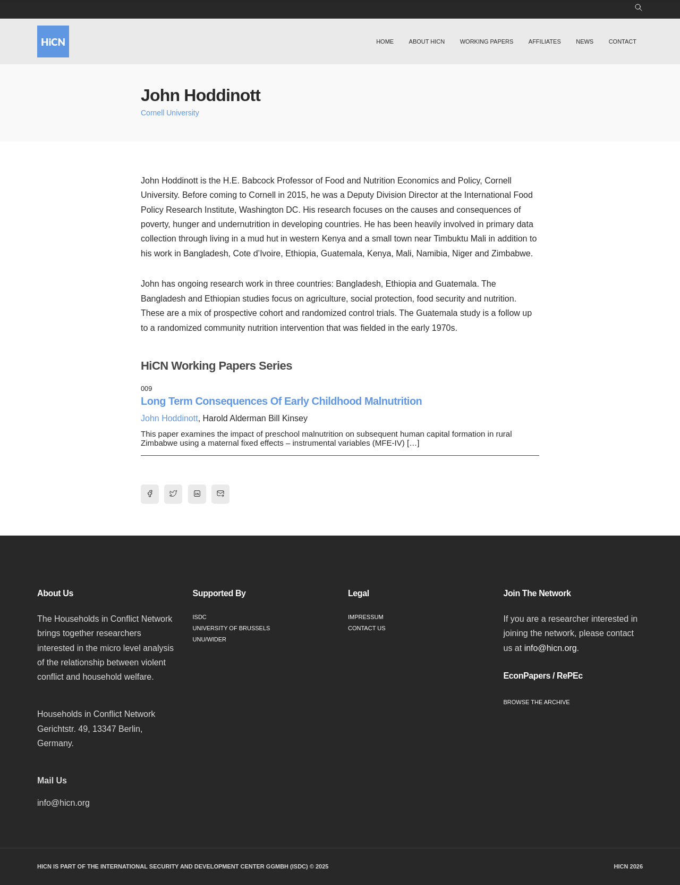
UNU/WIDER (210, 639)
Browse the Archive (537, 702)
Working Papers (487, 41)
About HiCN (427, 41)
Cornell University (170, 112)
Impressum (366, 617)
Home (385, 41)
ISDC (200, 617)
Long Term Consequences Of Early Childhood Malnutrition (281, 401)
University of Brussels (231, 628)
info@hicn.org (550, 648)
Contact (622, 41)
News (584, 41)
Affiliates (545, 41)
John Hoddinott (169, 418)
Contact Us (367, 628)
